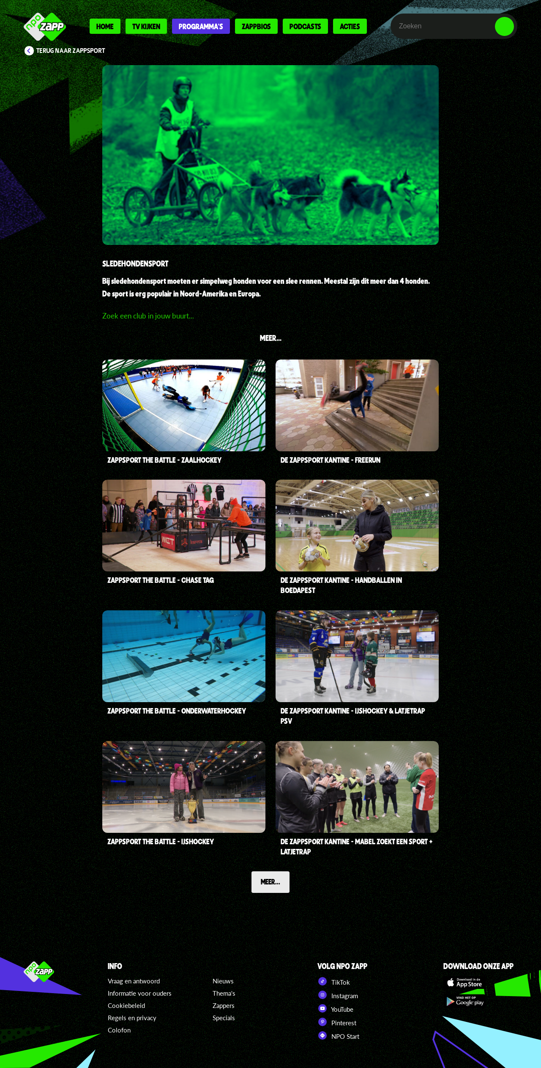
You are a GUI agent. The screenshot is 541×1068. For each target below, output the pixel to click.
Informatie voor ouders (140, 993)
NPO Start (338, 1035)
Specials (224, 1017)
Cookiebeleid (126, 1005)
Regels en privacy (132, 1017)
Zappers (224, 1005)
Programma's (201, 26)
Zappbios (256, 26)
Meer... (270, 881)
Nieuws (223, 981)
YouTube (335, 1008)
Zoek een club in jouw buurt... (148, 315)
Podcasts (305, 26)
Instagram (337, 995)
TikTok (333, 981)
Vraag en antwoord (134, 981)
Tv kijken (146, 26)
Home (105, 26)
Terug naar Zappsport (70, 51)
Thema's (224, 993)
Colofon (119, 1030)
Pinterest (336, 1022)
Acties (350, 26)
